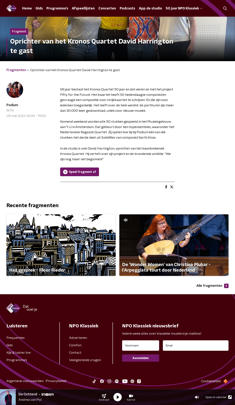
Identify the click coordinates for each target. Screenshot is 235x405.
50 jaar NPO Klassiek (184, 8)
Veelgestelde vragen (85, 360)
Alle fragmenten (212, 286)
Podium (12, 105)
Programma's (57, 8)
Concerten (107, 8)
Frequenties (15, 338)
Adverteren (78, 338)
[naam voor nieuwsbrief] (140, 345)
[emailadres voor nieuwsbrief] (196, 345)
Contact (75, 352)
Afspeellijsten (83, 8)
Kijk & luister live (18, 352)
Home (27, 8)
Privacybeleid (56, 381)
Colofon (75, 345)
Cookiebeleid (211, 381)
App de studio (150, 8)
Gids (39, 8)
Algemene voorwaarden (24, 381)
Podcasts (127, 8)
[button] (104, 397)
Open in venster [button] (218, 397)
